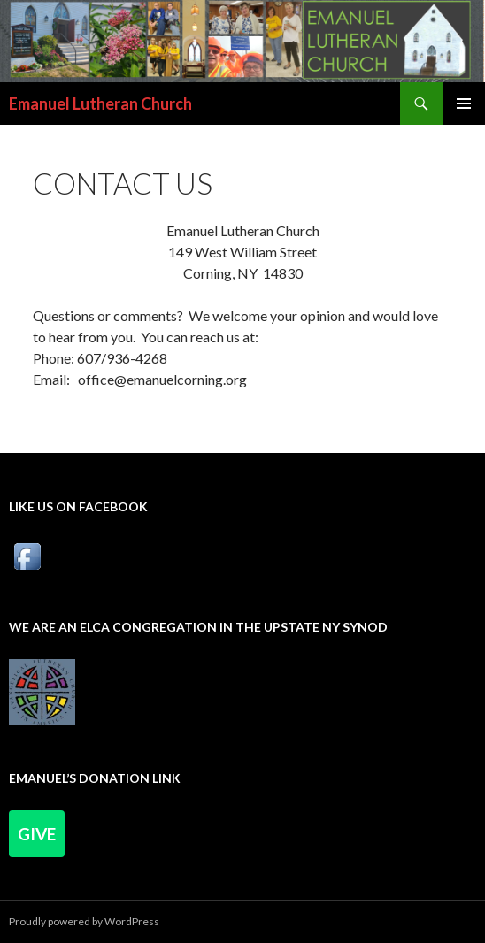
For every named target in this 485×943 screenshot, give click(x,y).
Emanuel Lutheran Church (100, 103)
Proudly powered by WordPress (84, 921)
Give (37, 834)
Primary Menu (464, 103)
